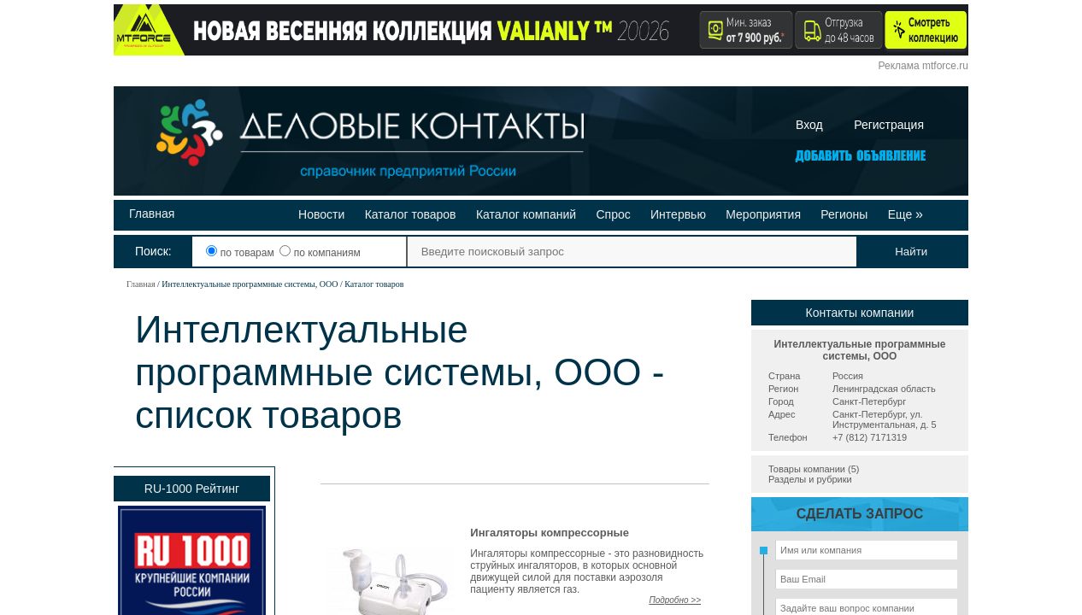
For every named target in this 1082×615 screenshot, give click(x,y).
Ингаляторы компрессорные (549, 532)
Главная (151, 213)
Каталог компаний (526, 214)
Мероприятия (763, 214)
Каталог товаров (410, 214)
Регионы (843, 214)
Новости (321, 214)
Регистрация (889, 125)
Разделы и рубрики (810, 479)
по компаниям (319, 253)
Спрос (613, 214)
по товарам (241, 253)
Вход (809, 125)
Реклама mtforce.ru (923, 66)
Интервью (678, 214)
